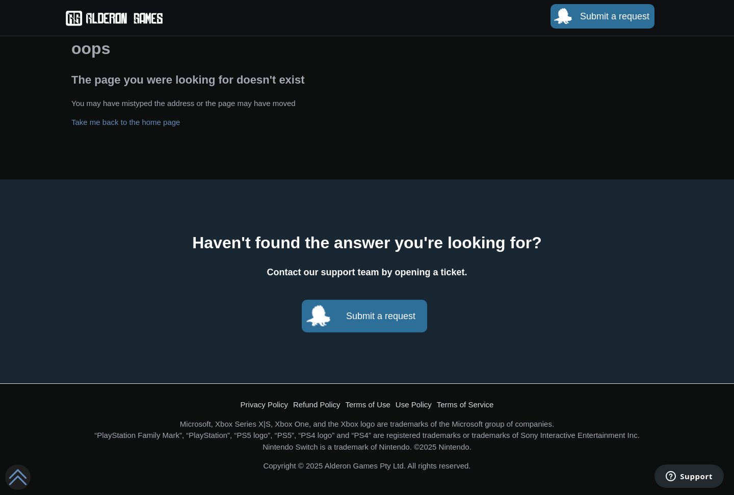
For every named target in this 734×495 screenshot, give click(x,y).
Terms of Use (368, 404)
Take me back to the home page (125, 122)
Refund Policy (316, 404)
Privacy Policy (264, 404)
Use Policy (414, 404)
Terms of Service (465, 404)
